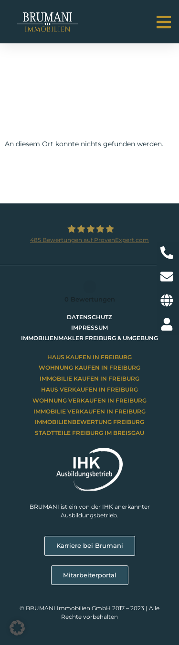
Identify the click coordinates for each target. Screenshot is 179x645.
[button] (163, 22)
